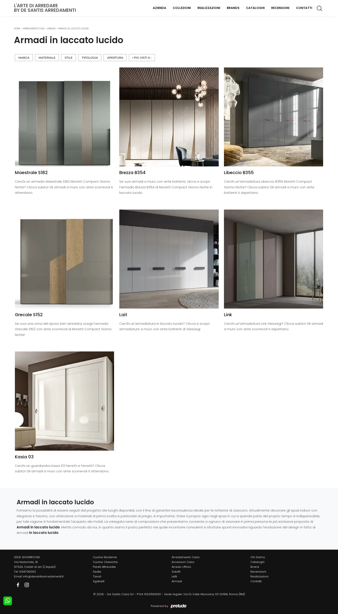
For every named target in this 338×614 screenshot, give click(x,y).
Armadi (51, 28)
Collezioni (182, 8)
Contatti (304, 8)
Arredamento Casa (34, 28)
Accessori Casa (183, 562)
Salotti (176, 572)
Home (17, 28)
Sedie (97, 572)
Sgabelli (98, 581)
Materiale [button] (47, 57)
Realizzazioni (208, 8)
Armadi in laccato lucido (73, 28)
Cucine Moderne (105, 557)
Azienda (159, 8)
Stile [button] (68, 57)
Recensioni (280, 8)
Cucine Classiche (105, 562)
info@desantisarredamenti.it (43, 576)
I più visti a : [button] (141, 57)
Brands (233, 8)
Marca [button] (23, 57)
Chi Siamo (257, 557)
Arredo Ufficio (181, 567)
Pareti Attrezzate (104, 567)
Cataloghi (255, 8)
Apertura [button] (115, 57)
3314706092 (27, 572)
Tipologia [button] (90, 57)
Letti (174, 576)
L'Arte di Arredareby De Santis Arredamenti (45, 7)
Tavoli (97, 576)
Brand (254, 567)
